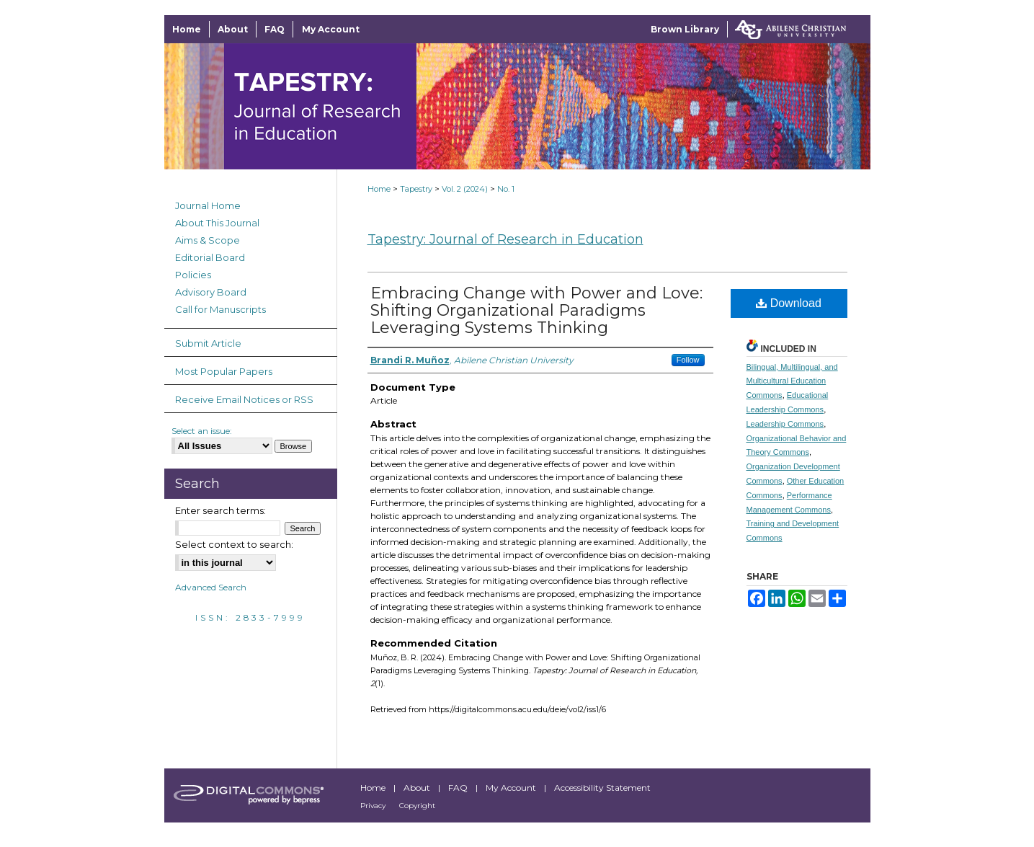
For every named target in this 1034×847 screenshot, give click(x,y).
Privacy (374, 805)
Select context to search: (234, 544)
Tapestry (416, 189)
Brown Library (685, 29)
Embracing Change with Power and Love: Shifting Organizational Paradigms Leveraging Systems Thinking (536, 310)
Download (788, 303)
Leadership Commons (785, 424)
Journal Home (208, 205)
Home (379, 189)
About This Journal (217, 223)
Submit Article (208, 343)
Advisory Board (210, 292)
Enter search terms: (220, 510)
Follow (688, 359)
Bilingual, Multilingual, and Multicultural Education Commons (792, 381)
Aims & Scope (207, 240)
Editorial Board (210, 257)
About (418, 787)
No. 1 (505, 189)
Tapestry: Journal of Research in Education (505, 239)
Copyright (417, 805)
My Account (512, 787)
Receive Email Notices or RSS (244, 399)
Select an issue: (201, 430)
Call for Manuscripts (220, 309)
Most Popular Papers (223, 371)
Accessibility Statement (602, 787)
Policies (193, 274)
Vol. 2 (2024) (465, 189)
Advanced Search (210, 587)
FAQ (459, 787)
